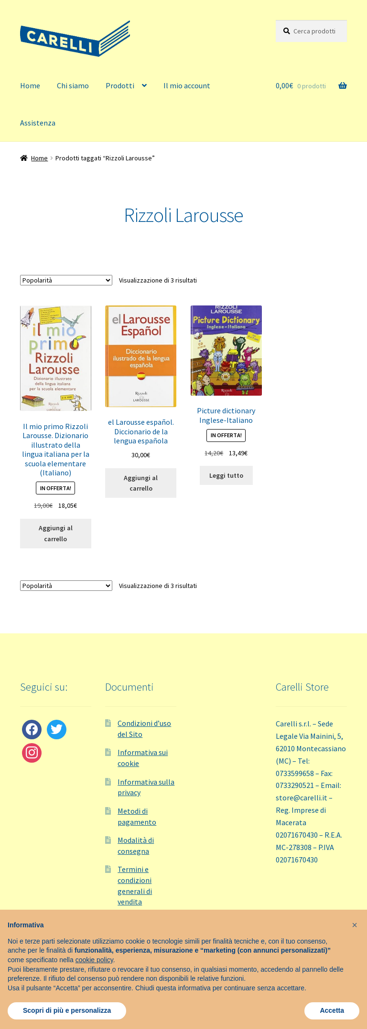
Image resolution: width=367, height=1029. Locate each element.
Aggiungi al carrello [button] (56, 533)
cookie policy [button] (94, 960)
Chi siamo (73, 85)
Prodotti (120, 85)
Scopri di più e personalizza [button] (67, 1010)
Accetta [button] (332, 1010)
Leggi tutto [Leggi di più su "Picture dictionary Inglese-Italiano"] (226, 475)
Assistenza (37, 122)
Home (30, 85)
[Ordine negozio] (66, 280)
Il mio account (186, 85)
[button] (354, 925)
